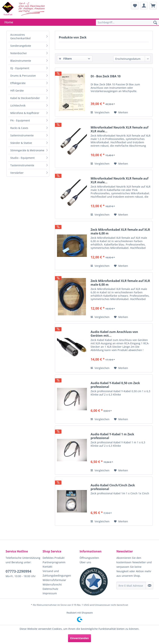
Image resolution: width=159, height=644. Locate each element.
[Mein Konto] (144, 5)
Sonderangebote (20, 45)
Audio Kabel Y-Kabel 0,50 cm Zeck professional (115, 385)
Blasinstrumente (20, 60)
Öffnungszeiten (89, 558)
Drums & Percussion (23, 75)
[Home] (9, 22)
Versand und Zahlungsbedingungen (57, 573)
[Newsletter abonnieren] (149, 585)
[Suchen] (155, 23)
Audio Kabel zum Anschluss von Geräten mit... (114, 333)
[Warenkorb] (153, 5)
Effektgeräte (18, 83)
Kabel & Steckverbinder (25, 98)
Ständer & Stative (21, 143)
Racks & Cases (19, 128)
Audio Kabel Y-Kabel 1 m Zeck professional (112, 436)
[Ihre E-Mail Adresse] (131, 585)
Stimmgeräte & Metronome (27, 150)
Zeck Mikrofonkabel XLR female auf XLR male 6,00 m (120, 231)
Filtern (65, 58)
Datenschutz (50, 589)
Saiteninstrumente (22, 135)
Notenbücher (18, 53)
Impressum (50, 593)
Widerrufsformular (54, 580)
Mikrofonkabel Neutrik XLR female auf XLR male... (119, 129)
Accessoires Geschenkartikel (20, 36)
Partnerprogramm (54, 562)
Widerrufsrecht (52, 584)
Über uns (85, 562)
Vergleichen (100, 112)
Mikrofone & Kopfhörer (24, 113)
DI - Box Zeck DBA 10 (106, 76)
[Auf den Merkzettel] (121, 112)
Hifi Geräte (17, 90)
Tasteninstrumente (22, 165)
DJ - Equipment (19, 68)
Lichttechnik (18, 105)
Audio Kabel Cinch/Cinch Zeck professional (113, 487)
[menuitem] (134, 5)
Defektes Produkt (53, 558)
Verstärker (17, 172)
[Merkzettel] (134, 5)
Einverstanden (79, 638)
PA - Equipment (20, 120)
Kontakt (47, 566)
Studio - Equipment (22, 158)
